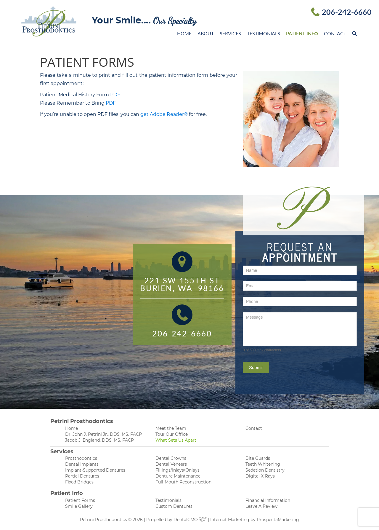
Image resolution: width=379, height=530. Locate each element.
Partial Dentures (82, 476)
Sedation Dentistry (265, 470)
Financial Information (267, 500)
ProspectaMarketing (278, 519)
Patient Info (302, 33)
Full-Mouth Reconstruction (183, 482)
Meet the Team (170, 428)
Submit (256, 367)
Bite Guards (257, 458)
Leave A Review (261, 506)
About (205, 33)
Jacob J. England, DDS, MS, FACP (99, 440)
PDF (115, 95)
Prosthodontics (81, 458)
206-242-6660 (347, 11)
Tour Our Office (171, 434)
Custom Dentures (173, 506)
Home (184, 33)
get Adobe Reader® (164, 114)
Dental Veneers (171, 464)
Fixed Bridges (79, 482)
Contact (335, 33)
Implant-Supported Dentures (95, 470)
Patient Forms (80, 500)
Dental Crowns (170, 458)
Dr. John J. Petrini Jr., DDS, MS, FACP (103, 434)
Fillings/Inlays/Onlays (177, 470)
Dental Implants (82, 464)
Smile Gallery (79, 506)
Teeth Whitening (262, 464)
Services (230, 33)
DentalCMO (190, 519)
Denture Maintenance (177, 476)
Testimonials (263, 33)
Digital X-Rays (260, 476)
